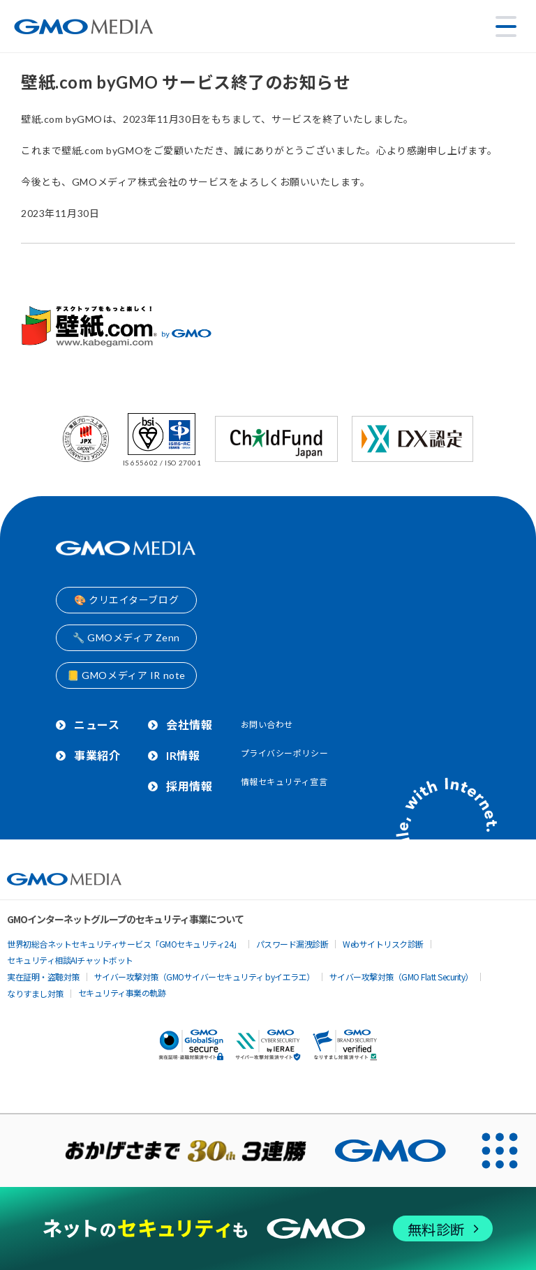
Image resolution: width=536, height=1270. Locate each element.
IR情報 (183, 755)
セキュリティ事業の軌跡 (122, 993)
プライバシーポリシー (285, 753)
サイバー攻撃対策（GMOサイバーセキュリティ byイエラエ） (204, 977)
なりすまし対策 (35, 993)
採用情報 (189, 786)
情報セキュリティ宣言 (284, 782)
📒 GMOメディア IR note (126, 675)
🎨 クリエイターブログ (126, 600)
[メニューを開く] (506, 26)
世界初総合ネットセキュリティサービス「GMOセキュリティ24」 (124, 944)
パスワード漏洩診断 (292, 944)
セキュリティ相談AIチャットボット (70, 960)
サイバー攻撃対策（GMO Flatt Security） (401, 977)
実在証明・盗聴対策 (43, 977)
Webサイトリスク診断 (383, 944)
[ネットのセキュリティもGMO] (267, 1228)
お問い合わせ (267, 724)
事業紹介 (97, 755)
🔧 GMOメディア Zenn (126, 637)
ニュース (96, 724)
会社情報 (189, 724)
